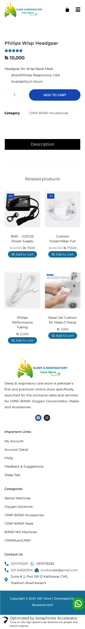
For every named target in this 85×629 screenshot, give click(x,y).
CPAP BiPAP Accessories (48, 113)
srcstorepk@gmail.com (59, 570)
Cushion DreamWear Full (62, 238)
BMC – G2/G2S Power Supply (22, 238)
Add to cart (55, 95)
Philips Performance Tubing (22, 322)
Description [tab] (42, 144)
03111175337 (19, 564)
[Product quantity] (15, 94)
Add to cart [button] (22, 254)
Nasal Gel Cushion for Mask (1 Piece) (62, 320)
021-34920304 (22, 570)
